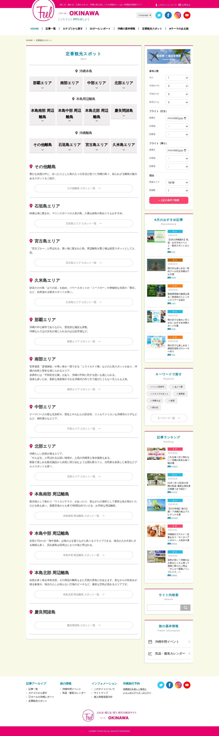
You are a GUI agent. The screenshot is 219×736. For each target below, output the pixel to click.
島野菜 (182, 393)
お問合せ (186, 5)
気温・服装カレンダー (170, 653)
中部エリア (96, 83)
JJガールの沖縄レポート (41, 696)
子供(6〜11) (154, 85)
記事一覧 (51, 28)
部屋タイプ (154, 182)
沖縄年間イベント (167, 641)
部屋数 (152, 190)
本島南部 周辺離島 (42, 113)
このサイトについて (167, 5)
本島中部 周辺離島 (69, 113)
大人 (151, 77)
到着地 (152, 134)
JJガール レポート (100, 28)
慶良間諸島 (124, 110)
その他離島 (42, 144)
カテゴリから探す (73, 28)
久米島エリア (124, 144)
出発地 (152, 126)
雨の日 (155, 407)
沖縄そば (156, 400)
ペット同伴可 (158, 387)
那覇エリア (42, 83)
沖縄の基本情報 (126, 28)
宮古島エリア (96, 144)
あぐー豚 (179, 387)
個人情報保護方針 (103, 696)
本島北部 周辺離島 (96, 113)
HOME (35, 28)
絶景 (173, 400)
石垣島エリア (69, 144)
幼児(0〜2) (154, 102)
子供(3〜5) (154, 94)
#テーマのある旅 (178, 28)
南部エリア (69, 83)
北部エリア (123, 83)
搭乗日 (152, 118)
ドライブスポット (160, 393)
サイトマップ (101, 692)
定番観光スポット (152, 28)
